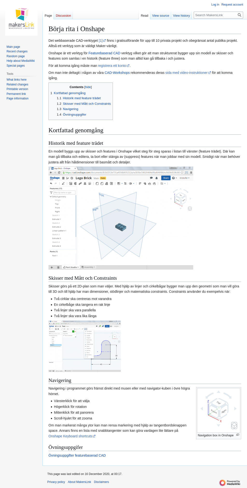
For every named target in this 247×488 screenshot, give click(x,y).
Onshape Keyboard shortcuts (70, 436)
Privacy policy (56, 482)
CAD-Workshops (117, 73)
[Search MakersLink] (218, 15)
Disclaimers (101, 482)
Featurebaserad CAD (104, 53)
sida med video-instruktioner (186, 73)
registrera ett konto (112, 66)
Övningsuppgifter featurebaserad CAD (77, 455)
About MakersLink (79, 482)
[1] (101, 40)
